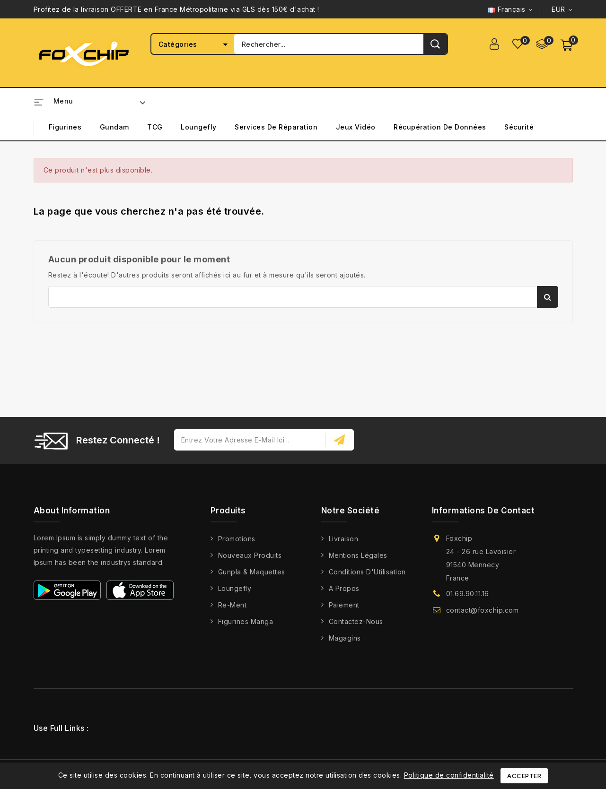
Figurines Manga (245, 621)
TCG (155, 127)
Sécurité (519, 127)
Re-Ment (232, 605)
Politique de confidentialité (449, 775)
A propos (344, 588)
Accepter (524, 776)
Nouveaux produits (250, 555)
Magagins (345, 638)
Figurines (65, 127)
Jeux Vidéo (356, 127)
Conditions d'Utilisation (367, 572)
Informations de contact (483, 510)
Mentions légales (358, 555)
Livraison (344, 539)
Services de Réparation (276, 127)
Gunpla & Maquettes (251, 572)
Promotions (236, 539)
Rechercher (547, 297)
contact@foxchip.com (482, 610)
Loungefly (199, 127)
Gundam (114, 127)
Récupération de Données (440, 127)
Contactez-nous (356, 621)
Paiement (344, 605)
